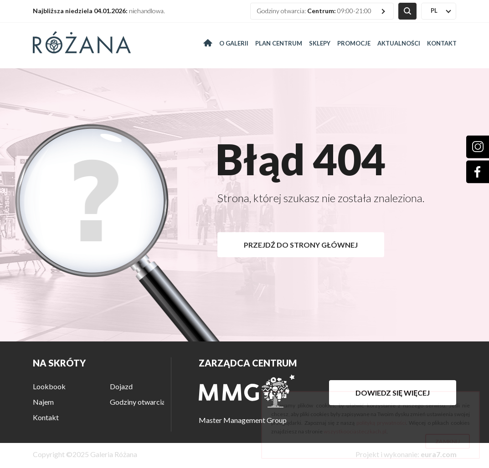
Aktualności (398, 43)
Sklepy (319, 43)
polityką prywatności (381, 422)
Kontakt (442, 43)
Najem (43, 401)
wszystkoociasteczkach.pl (355, 431)
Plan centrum (278, 43)
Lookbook (49, 386)
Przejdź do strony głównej (301, 244)
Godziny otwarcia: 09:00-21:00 (314, 11)
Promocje (354, 43)
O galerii (233, 43)
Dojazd (121, 386)
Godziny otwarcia (137, 401)
